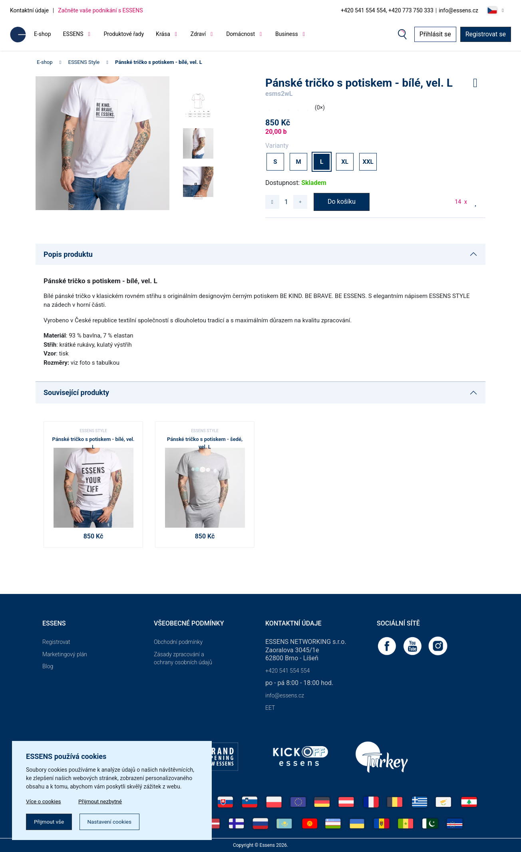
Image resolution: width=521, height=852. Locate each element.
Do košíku (342, 201)
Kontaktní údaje (29, 10)
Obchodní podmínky (178, 642)
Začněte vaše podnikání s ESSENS (100, 10)
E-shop (42, 34)
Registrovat (56, 642)
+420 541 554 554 (287, 670)
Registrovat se (485, 34)
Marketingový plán (64, 654)
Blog (47, 666)
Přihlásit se (435, 34)
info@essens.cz (458, 10)
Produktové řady (123, 34)
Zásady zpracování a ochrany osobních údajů (183, 658)
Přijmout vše (50, 821)
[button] (198, 194)
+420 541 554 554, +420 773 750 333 (387, 10)
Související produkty (76, 392)
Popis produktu (68, 254)
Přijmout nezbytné (102, 800)
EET (270, 708)
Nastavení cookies (112, 821)
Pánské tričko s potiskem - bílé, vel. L (158, 62)
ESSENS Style (84, 62)
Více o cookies (44, 800)
